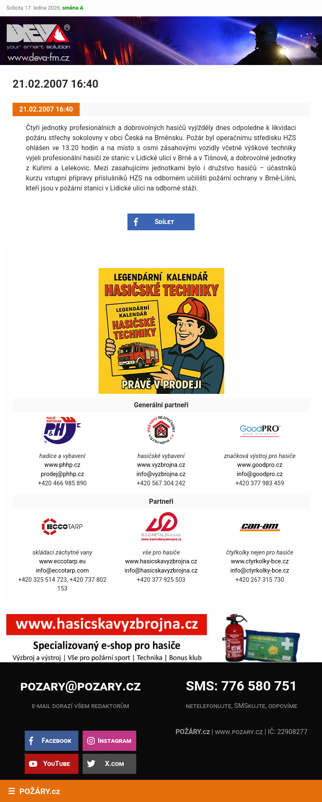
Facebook (56, 741)
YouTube (56, 764)
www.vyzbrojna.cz (161, 465)
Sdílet (164, 222)
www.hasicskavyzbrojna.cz (161, 561)
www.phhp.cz (62, 465)
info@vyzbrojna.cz (161, 474)
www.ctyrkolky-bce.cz (260, 561)
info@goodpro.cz (260, 474)
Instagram (114, 741)
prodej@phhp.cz (62, 474)
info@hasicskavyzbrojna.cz (161, 570)
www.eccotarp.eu (62, 561)
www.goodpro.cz (259, 465)
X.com (114, 764)
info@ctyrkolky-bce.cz (259, 570)
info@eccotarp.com (62, 570)
